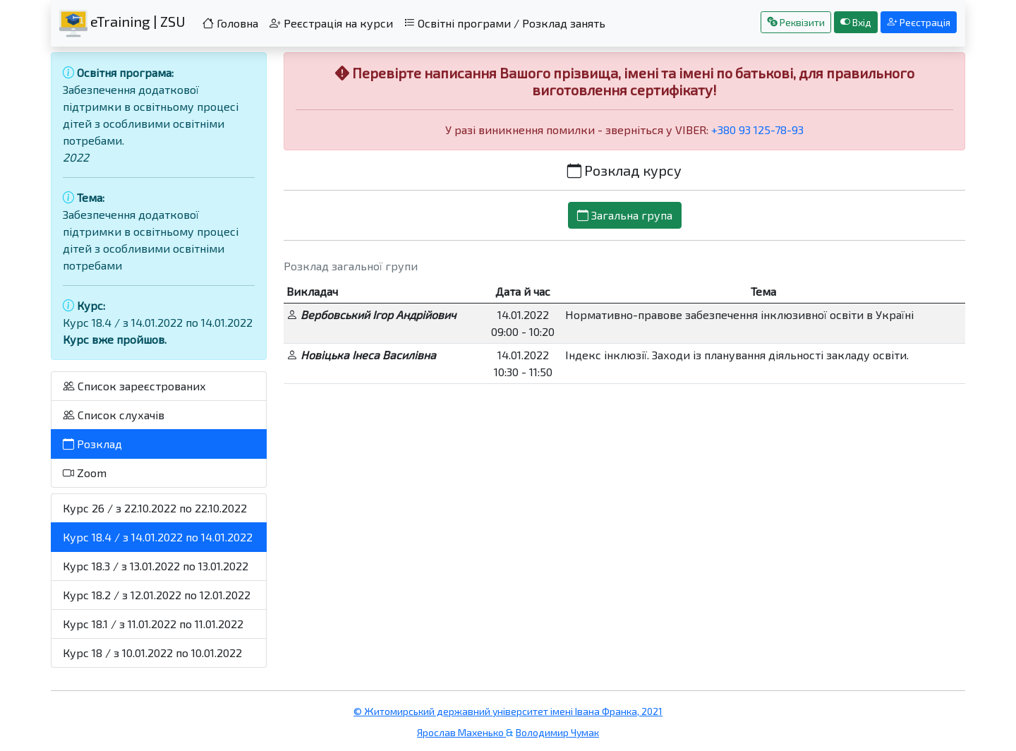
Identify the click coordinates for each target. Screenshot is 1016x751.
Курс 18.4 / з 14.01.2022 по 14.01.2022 (158, 536)
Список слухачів (113, 414)
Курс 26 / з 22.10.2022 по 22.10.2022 (155, 508)
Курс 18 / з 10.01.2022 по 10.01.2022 (152, 652)
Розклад (92, 443)
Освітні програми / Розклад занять (504, 23)
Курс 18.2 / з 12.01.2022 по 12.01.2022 (156, 594)
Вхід (855, 22)
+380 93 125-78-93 (757, 129)
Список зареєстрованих (134, 385)
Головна (230, 23)
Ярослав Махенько (461, 732)
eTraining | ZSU (122, 23)
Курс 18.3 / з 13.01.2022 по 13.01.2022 (155, 565)
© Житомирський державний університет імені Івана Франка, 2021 (508, 711)
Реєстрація (918, 22)
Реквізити (796, 22)
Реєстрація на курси (331, 23)
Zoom (85, 472)
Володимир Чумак (557, 732)
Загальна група (624, 215)
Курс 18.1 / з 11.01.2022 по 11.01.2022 (153, 623)
